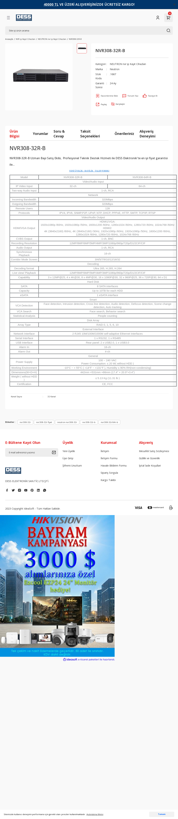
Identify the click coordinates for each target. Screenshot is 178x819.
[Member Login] (157, 17)
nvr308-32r (25, 422)
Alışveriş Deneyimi (147, 133)
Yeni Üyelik (68, 451)
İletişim (105, 451)
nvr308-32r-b (88, 422)
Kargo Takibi (108, 480)
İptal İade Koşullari (150, 465)
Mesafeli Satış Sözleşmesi (154, 451)
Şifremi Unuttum (72, 465)
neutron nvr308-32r (67, 422)
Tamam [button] (161, 814)
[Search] (89, 30)
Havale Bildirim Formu (114, 465)
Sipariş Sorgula (109, 472)
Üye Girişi (67, 458)
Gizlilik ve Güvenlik (149, 458)
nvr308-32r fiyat (44, 422)
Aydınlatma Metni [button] (94, 814)
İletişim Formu (109, 458)
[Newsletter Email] (31, 452)
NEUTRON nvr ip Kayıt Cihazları (128, 64)
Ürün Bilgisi (14, 133)
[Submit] (55, 452)
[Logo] (24, 17)
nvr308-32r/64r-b (109, 422)
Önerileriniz (124, 133)
